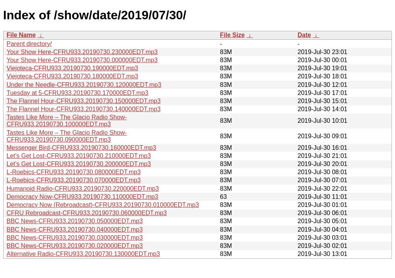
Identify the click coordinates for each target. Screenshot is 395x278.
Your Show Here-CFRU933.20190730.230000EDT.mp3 (82, 52)
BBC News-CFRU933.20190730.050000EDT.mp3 (75, 221)
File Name (21, 35)
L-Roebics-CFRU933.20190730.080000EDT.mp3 (74, 172)
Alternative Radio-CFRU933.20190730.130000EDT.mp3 (83, 254)
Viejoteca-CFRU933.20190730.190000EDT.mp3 (72, 68)
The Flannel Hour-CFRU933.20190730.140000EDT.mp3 (83, 109)
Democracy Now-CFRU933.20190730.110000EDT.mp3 (82, 196)
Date (304, 35)
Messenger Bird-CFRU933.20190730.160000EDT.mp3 (81, 147)
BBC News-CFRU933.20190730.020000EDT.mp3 (75, 245)
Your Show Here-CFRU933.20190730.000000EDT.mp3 (82, 60)
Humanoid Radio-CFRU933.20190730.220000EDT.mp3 (83, 188)
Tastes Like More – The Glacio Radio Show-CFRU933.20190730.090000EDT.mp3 (67, 136)
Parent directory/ (29, 44)
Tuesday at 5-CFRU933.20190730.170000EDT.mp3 (78, 93)
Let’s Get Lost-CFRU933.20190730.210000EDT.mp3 (79, 156)
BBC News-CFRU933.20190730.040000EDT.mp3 (75, 229)
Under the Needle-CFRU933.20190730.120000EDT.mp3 (84, 84)
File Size (232, 35)
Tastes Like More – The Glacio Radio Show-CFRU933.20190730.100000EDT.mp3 (67, 120)
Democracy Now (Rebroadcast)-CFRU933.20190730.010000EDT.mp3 (103, 205)
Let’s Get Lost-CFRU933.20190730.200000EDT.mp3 (79, 164)
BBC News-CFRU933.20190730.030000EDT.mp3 (75, 237)
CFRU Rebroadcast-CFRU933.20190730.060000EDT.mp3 (87, 213)
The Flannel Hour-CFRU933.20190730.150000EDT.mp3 (83, 101)
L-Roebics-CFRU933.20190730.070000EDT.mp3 (74, 180)
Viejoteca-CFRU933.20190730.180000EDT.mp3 (72, 76)
